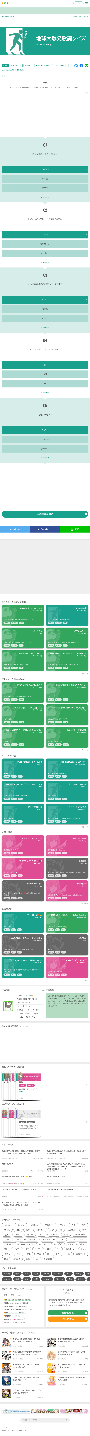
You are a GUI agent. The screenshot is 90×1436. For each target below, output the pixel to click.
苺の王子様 (80, 1254)
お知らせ (21, 1430)
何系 (18, 1254)
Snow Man (80, 1235)
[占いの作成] (68, 1319)
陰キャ (83, 1249)
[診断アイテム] (23, 615)
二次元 (7, 1254)
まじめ (46, 1274)
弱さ (19, 1239)
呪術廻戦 (48, 1259)
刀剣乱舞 (72, 1230)
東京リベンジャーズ (29, 1244)
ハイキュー (40, 1230)
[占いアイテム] (23, 692)
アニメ (60, 1239)
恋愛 (36, 1274)
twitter (15, 529)
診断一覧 (85, 673)
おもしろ (16, 1259)
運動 (18, 1230)
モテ (37, 1259)
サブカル (47, 1279)
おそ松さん (70, 1249)
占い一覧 (85, 750)
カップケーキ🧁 (45, 44)
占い (58, 1249)
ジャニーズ (47, 1244)
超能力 (32, 1239)
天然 (73, 1225)
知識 (66, 1235)
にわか (71, 1244)
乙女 (41, 1235)
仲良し (62, 1225)
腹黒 (6, 1235)
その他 (78, 1274)
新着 (17, 1274)
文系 (52, 1230)
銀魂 (6, 1259)
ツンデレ (21, 1225)
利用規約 (4, 1430)
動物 (6, 1249)
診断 (12, 1295)
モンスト (8, 1225)
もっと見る (84, 904)
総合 (5, 1295)
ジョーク (57, 1274)
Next (86, 1085)
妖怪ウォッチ (9, 1244)
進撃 (28, 1230)
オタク (17, 1235)
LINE (75, 529)
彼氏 (60, 1244)
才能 (29, 1254)
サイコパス (49, 1225)
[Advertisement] (45, 114)
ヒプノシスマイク (78, 1239)
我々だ (7, 1230)
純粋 (84, 1230)
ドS (27, 1249)
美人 (57, 1254)
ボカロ (83, 1244)
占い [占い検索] (7, 1279)
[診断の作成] (68, 1312)
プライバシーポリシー (12, 1430)
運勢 (70, 1279)
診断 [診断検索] (7, 1274)
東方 (83, 1225)
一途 (68, 1254)
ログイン (78, 3)
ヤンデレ (17, 1249)
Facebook (45, 529)
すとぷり (46, 1239)
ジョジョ (38, 1249)
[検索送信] (66, 1420)
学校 (49, 1249)
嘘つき (30, 1235)
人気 (27, 1274)
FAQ (25, 1430)
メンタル (53, 1235)
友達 (7, 1239)
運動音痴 (34, 1225)
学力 (39, 1254)
